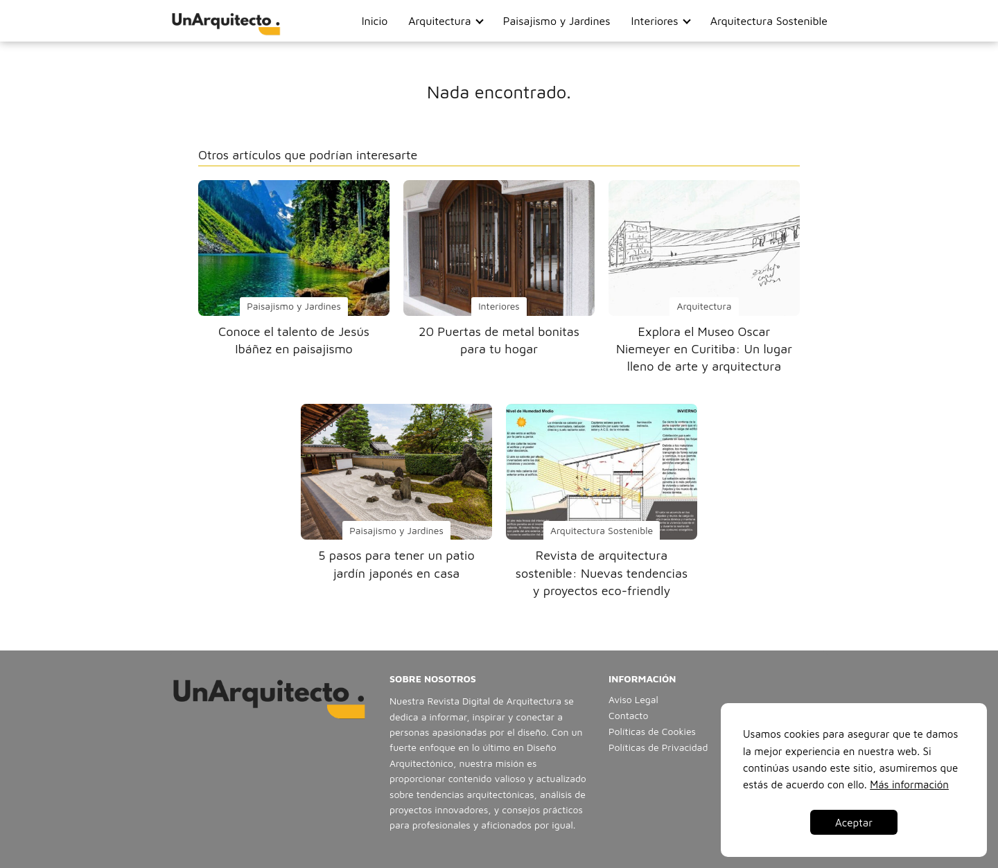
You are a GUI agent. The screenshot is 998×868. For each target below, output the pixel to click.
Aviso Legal (633, 699)
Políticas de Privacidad (658, 747)
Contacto (628, 715)
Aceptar (854, 822)
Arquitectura (439, 21)
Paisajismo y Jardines (557, 21)
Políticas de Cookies (652, 731)
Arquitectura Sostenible (769, 21)
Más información (909, 784)
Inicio (375, 21)
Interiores (655, 21)
